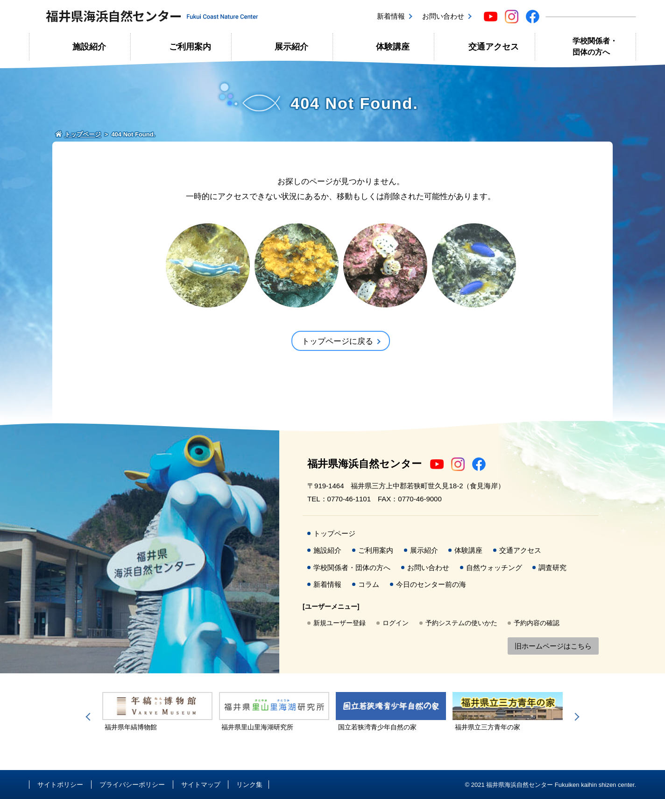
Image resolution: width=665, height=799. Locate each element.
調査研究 (552, 567)
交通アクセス (493, 46)
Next (575, 716)
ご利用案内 (190, 46)
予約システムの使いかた (461, 623)
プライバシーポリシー (132, 784)
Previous (89, 716)
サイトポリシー (60, 784)
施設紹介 (89, 46)
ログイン (395, 623)
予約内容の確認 (536, 623)
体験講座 (393, 46)
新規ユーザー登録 (339, 623)
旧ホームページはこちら (553, 646)
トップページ (334, 533)
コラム (368, 584)
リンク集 (249, 784)
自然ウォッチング (494, 567)
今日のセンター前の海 (431, 584)
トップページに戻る (337, 341)
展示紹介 (291, 46)
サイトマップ (200, 784)
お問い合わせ (443, 16)
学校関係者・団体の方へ (595, 46)
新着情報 (391, 16)
